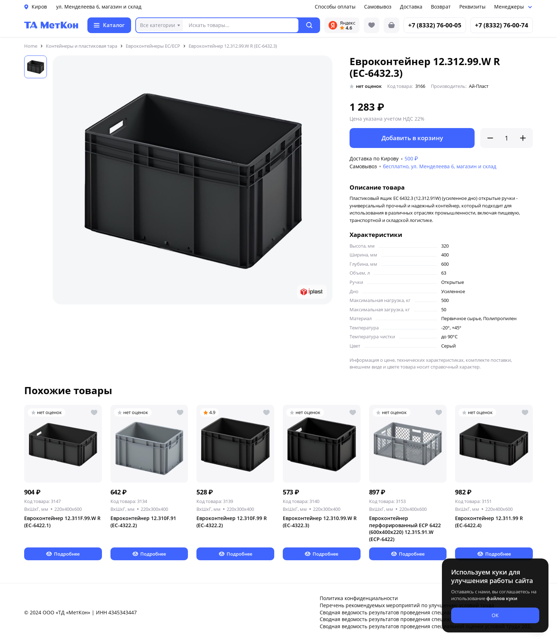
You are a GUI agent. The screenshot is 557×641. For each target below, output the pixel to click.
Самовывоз (377, 6)
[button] (309, 25)
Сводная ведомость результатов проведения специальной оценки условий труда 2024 (426, 619)
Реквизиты (472, 6)
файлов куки (501, 598)
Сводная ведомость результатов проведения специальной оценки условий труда (420, 612)
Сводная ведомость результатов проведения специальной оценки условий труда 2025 (426, 626)
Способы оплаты (335, 6)
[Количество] (506, 138)
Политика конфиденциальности (359, 598)
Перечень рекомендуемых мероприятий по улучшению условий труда (407, 605)
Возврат (441, 6)
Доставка (411, 6)
